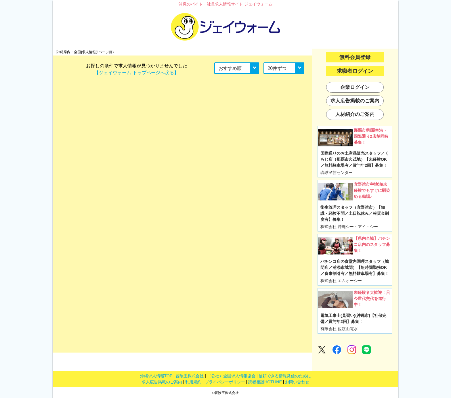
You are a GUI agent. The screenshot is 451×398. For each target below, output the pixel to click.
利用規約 (193, 382)
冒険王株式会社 (189, 376)
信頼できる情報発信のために (285, 376)
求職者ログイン (355, 71)
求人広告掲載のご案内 (162, 382)
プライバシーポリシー (225, 382)
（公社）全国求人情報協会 (231, 376)
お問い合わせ (297, 382)
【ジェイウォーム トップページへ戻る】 (136, 72)
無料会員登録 (354, 57)
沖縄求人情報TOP (156, 376)
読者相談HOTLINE (265, 382)
